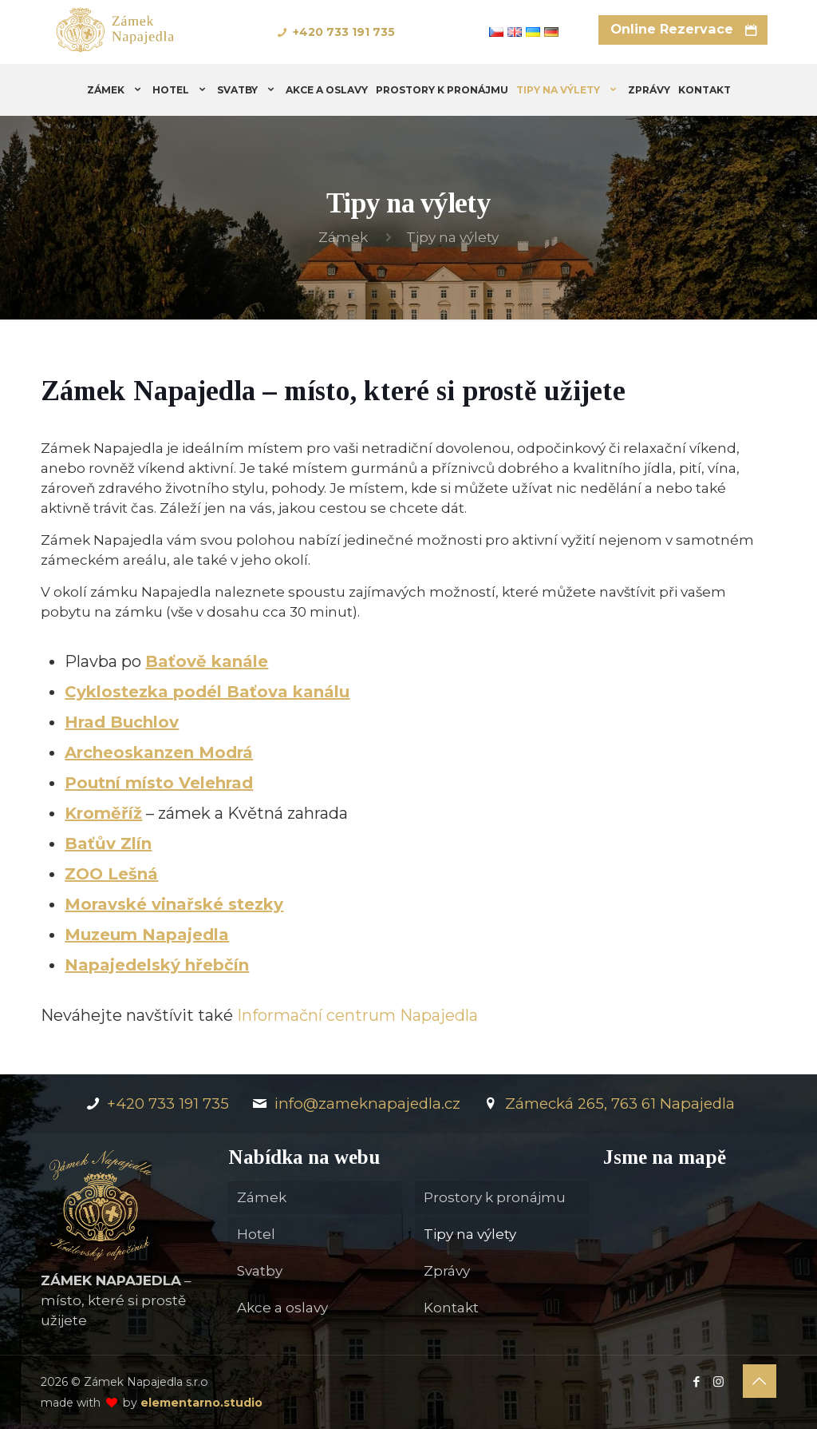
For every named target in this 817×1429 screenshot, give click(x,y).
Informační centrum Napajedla (357, 1015)
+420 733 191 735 (344, 32)
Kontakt (451, 1308)
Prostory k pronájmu (495, 1197)
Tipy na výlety (470, 1234)
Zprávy (447, 1271)
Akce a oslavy (282, 1308)
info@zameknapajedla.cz (354, 1103)
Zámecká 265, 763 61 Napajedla (607, 1103)
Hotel (256, 1234)
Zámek (343, 237)
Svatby (259, 1271)
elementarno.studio (201, 1402)
